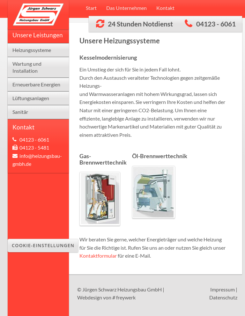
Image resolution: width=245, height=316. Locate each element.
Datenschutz (223, 297)
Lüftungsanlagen (30, 98)
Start (91, 8)
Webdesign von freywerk (106, 297)
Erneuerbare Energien (36, 84)
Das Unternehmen (126, 8)
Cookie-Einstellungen (43, 245)
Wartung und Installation (26, 67)
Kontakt (165, 8)
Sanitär (20, 112)
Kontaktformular (98, 256)
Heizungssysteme (31, 50)
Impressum (222, 289)
